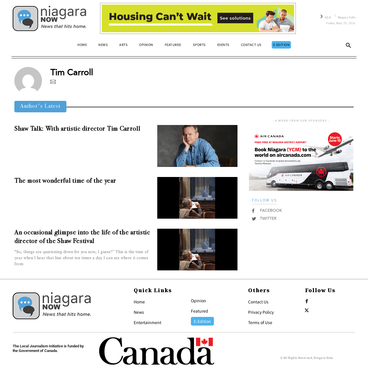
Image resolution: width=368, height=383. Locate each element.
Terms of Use (260, 322)
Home (139, 302)
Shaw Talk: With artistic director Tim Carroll (77, 129)
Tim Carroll (71, 72)
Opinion (198, 300)
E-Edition (202, 321)
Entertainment (147, 322)
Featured (199, 311)
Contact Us (258, 302)
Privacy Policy (261, 312)
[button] (348, 46)
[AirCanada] (301, 187)
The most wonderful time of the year (65, 181)
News (139, 312)
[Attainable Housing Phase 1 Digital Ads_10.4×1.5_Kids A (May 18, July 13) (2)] (198, 18)
